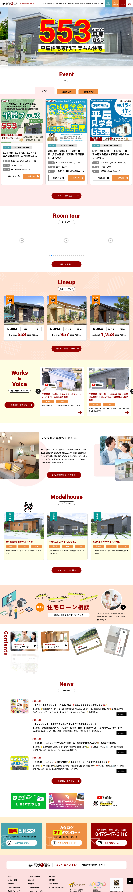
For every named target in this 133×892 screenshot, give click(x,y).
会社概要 (52, 876)
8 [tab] (63, 255)
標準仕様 (31, 884)
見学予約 (31, 176)
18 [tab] (83, 255)
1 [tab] (49, 255)
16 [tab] (79, 255)
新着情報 (52, 880)
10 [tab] (67, 255)
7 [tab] (61, 255)
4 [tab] (55, 255)
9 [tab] (65, 255)
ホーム (10, 876)
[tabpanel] (32, 240)
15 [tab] (77, 255)
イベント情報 (47, 3)
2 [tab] (51, 255)
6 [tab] (59, 255)
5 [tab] (57, 255)
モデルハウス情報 (34, 876)
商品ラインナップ (58, 3)
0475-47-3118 (65, 865)
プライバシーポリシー (56, 887)
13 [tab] (73, 255)
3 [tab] (53, 255)
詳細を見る (12, 176)
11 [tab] (69, 255)
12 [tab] (71, 255)
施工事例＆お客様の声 (72, 3)
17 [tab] (81, 255)
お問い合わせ (53, 884)
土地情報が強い (33, 887)
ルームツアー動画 (85, 3)
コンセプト (32, 880)
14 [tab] (75, 255)
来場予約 (11, 884)
